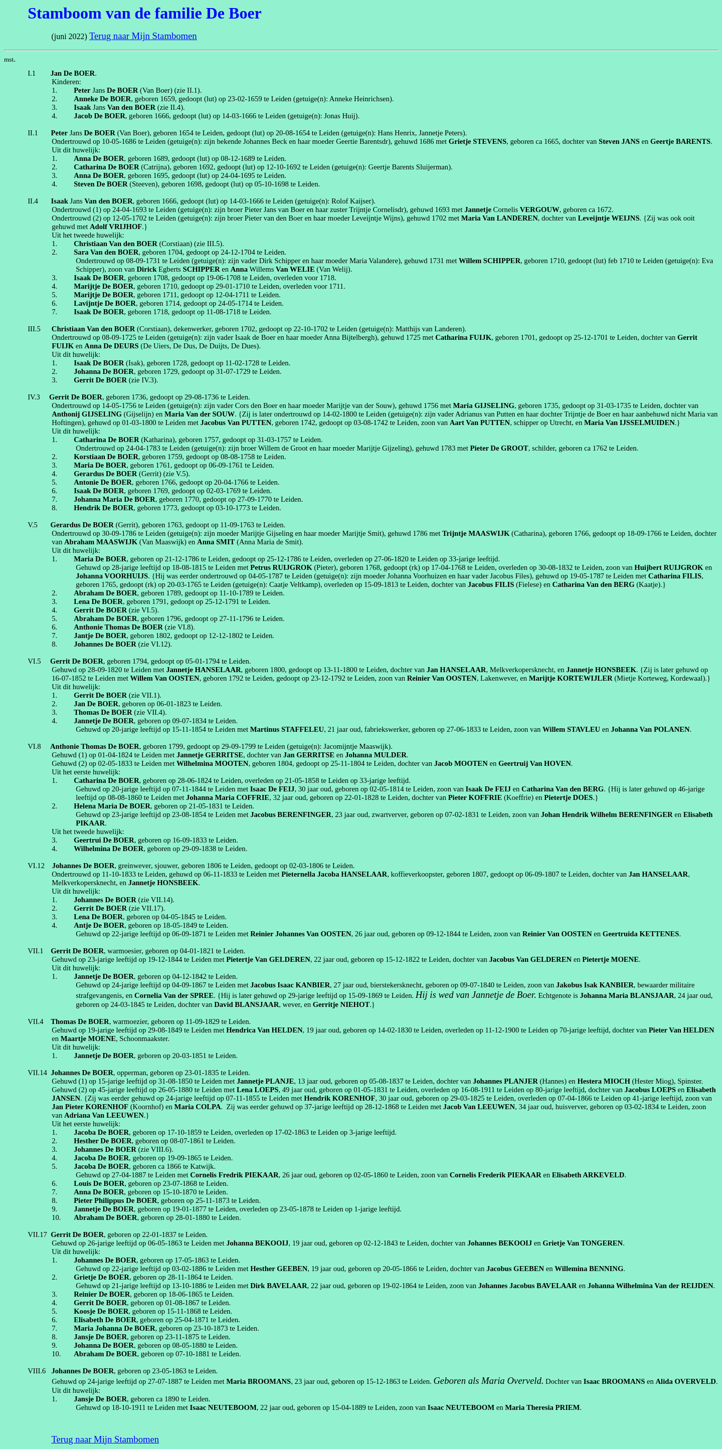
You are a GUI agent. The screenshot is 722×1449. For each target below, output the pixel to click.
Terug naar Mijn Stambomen (143, 36)
